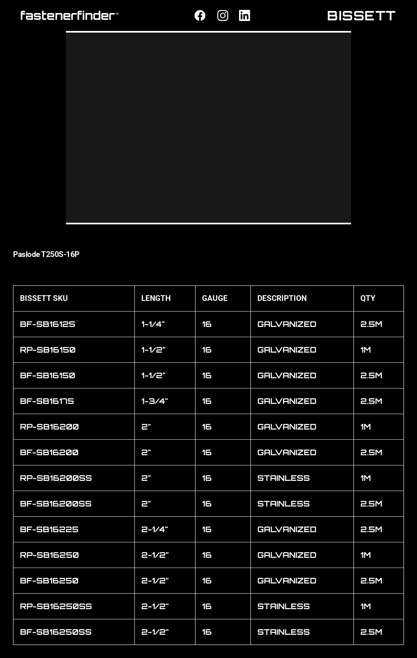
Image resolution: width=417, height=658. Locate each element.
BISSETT (361, 15)
